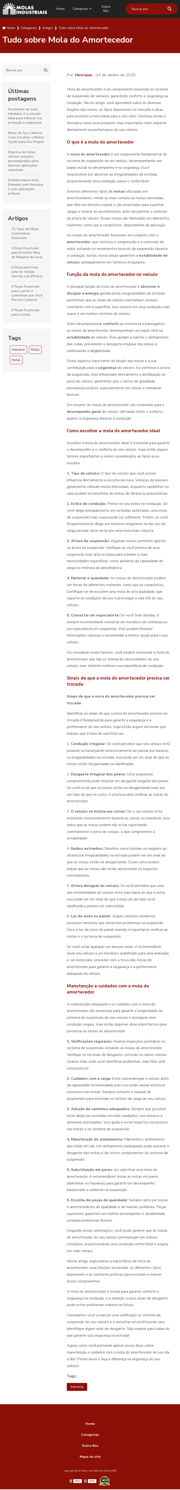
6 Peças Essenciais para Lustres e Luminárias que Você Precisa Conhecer (26, 293)
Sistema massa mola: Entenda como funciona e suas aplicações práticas (25, 186)
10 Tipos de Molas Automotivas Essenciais (25, 233)
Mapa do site (90, 1457)
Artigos (18, 218)
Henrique (83, 74)
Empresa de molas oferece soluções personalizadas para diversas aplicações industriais (23, 161)
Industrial (18, 349)
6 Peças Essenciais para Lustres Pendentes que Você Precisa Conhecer (26, 316)
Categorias (81, 8)
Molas (35, 349)
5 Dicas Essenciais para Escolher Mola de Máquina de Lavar (27, 252)
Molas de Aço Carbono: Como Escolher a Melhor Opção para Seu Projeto (26, 137)
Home (59, 8)
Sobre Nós (108, 9)
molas (16, 360)
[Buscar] (169, 8)
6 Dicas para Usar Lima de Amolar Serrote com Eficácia (26, 271)
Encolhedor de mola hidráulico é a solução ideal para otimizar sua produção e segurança (25, 116)
